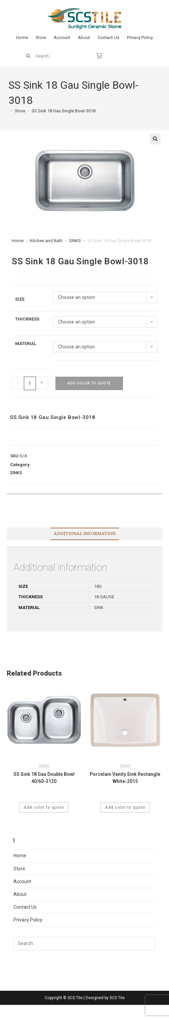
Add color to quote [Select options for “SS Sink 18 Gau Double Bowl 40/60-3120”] (44, 807)
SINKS (75, 240)
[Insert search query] (84, 943)
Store (41, 37)
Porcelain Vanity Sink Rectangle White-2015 (125, 777)
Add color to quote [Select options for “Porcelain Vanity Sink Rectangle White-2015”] (125, 807)
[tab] (84, 534)
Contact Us (108, 37)
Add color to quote (89, 383)
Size (20, 299)
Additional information (85, 533)
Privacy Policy (140, 37)
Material (25, 343)
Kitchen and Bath (46, 240)
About (84, 37)
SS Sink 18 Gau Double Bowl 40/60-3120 (44, 777)
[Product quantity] (30, 383)
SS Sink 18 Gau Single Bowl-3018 (63, 110)
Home (22, 37)
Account (62, 37)
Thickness (27, 319)
